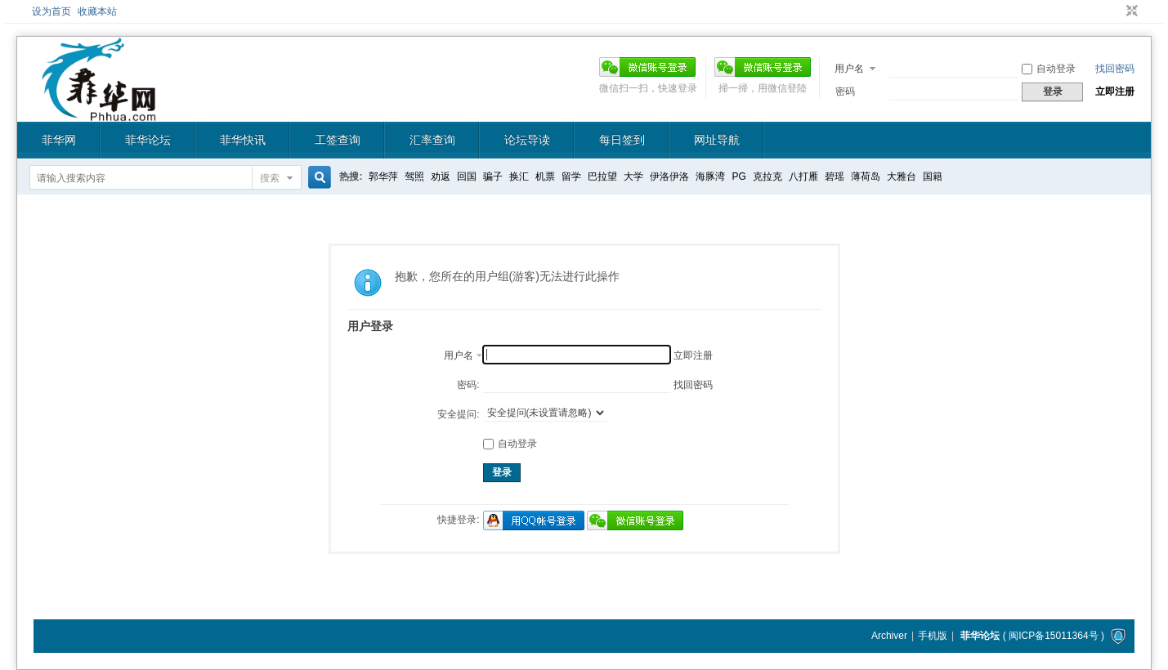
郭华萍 (383, 176)
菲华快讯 (243, 139)
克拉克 (767, 176)
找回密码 (1114, 68)
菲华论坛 (148, 139)
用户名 (849, 68)
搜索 (270, 178)
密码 (845, 91)
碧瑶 (834, 176)
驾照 (414, 176)
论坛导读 (527, 139)
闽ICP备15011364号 (1053, 635)
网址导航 (717, 139)
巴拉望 (602, 176)
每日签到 (622, 139)
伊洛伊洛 (669, 176)
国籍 (932, 176)
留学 (571, 176)
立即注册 (1114, 91)
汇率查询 (432, 139)
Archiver (889, 635)
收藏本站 (97, 11)
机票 (545, 176)
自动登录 (1049, 68)
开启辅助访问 (1116, 11)
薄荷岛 (865, 176)
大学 (633, 176)
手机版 (932, 635)
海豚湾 (710, 176)
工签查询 (337, 139)
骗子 (493, 176)
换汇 (519, 176)
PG (738, 176)
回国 (467, 176)
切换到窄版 (1130, 11)
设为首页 (51, 11)
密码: (468, 385)
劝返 (440, 176)
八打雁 (803, 176)
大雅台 (901, 176)
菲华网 (59, 139)
